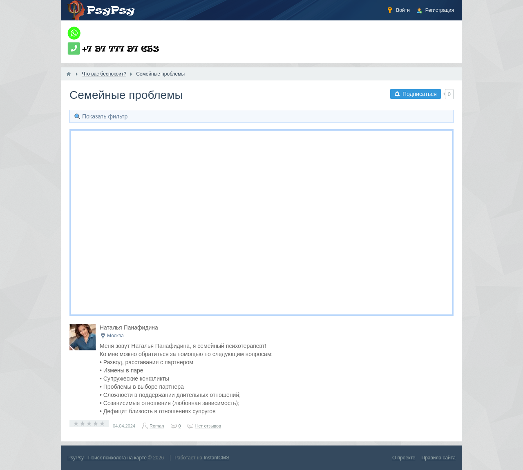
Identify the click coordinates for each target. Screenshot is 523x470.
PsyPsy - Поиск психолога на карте (107, 458)
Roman (157, 425)
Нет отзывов (208, 425)
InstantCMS (217, 458)
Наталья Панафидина (129, 327)
